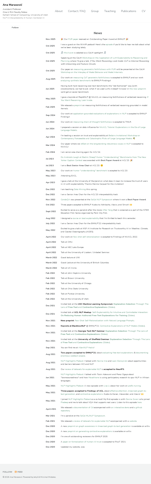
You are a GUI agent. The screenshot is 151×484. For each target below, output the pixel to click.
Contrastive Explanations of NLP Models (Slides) (122, 325)
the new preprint (138, 88)
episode (109, 44)
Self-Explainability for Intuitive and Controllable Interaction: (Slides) (104, 314)
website (133, 421)
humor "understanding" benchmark (90, 170)
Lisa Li (107, 385)
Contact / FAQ (77, 11)
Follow (15, 27)
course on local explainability (86, 218)
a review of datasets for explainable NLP (91, 421)
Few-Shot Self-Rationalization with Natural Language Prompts (104, 320)
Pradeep (64, 402)
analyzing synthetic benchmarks (76, 80)
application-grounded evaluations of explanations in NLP (99, 113)
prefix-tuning (134, 385)
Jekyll (36, 477)
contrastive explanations (91, 394)
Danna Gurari (132, 399)
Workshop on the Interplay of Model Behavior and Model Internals (91, 72)
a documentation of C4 (83, 407)
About (59, 11)
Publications (128, 11)
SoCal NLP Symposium (101, 199)
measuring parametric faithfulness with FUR (95, 69)
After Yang (107, 209)
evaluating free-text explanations (117, 352)
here (139, 402)
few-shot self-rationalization (86, 236)
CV (143, 11)
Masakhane (93, 377)
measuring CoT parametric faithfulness (91, 77)
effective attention (118, 391)
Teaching (110, 11)
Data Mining (80, 189)
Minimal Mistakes (48, 477)
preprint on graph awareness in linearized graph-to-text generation (99, 426)
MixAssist (68, 52)
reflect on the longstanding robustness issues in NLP (106, 143)
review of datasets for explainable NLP (83, 369)
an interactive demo (120, 407)
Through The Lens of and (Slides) (104, 306)
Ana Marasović (25, 11)
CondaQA (65, 199)
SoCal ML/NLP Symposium (92, 415)
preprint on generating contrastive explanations (90, 431)
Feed (19, 472)
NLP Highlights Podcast (72, 360)
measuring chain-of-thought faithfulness (92, 122)
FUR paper (73, 39)
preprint (78, 105)
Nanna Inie (102, 360)
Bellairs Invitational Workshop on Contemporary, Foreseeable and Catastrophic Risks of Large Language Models (100, 137)
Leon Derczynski (119, 360)
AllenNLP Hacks (86, 347)
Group (95, 11)
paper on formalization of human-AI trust (82, 441)
